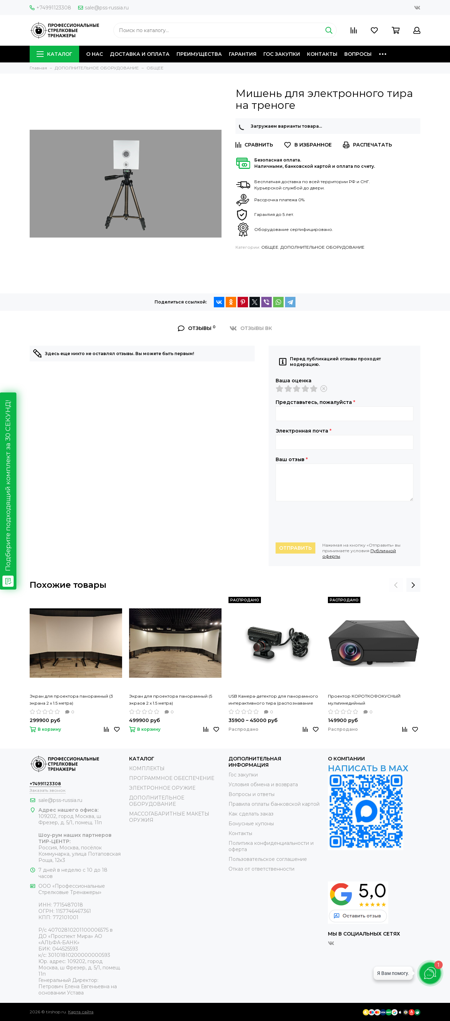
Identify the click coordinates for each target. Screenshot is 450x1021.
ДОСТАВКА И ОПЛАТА (140, 54)
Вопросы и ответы (251, 794)
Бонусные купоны (251, 823)
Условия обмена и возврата (263, 784)
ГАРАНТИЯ (242, 54)
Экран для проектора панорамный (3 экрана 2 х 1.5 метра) (71, 699)
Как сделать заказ (250, 814)
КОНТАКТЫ (322, 54)
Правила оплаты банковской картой (274, 804)
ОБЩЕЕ (269, 247)
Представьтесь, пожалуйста (315, 402)
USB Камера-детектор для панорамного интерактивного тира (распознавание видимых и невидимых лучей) (273, 700)
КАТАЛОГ (54, 54)
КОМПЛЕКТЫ (147, 768)
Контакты (240, 833)
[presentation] (329, 521)
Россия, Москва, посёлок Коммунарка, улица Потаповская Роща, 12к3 (79, 853)
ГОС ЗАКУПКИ (281, 54)
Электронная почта (303, 431)
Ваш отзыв (292, 459)
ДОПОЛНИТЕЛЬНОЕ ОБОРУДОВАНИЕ (322, 247)
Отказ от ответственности (261, 869)
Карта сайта (80, 1011)
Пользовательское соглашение (267, 859)
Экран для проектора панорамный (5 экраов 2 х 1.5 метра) (170, 699)
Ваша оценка (294, 380)
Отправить (295, 548)
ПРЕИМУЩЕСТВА (199, 54)
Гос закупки (243, 775)
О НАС (94, 54)
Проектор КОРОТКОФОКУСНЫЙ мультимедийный (364, 699)
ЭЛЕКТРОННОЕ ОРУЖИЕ (162, 788)
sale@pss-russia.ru (103, 8)
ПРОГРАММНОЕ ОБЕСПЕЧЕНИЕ (171, 778)
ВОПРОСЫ (358, 54)
